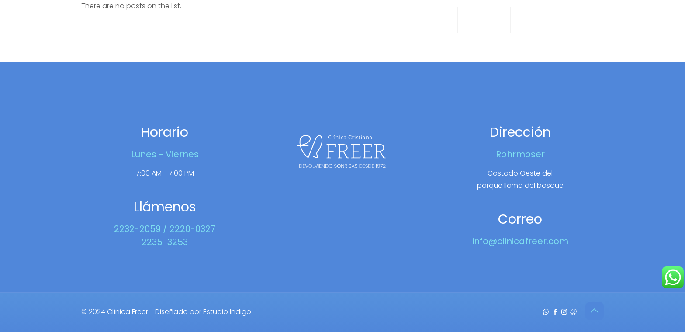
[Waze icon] (573, 311)
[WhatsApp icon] (546, 311)
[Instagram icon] (564, 311)
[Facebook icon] (555, 311)
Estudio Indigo (227, 312)
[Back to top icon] (594, 311)
